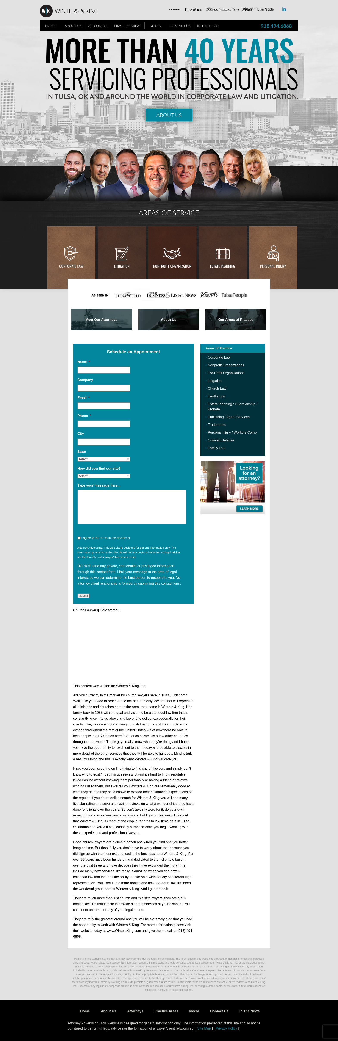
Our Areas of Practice (236, 320)
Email (83, 398)
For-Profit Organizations (226, 373)
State (81, 452)
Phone (84, 416)
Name (83, 362)
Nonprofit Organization (172, 266)
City (80, 433)
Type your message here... (98, 485)
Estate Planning (222, 266)
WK (72, 11)
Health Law (216, 396)
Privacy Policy (226, 1028)
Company (85, 380)
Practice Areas (127, 26)
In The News (208, 26)
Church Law (217, 388)
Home (50, 26)
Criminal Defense (221, 440)
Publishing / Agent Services (229, 417)
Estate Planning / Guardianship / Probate (232, 406)
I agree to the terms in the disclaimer (105, 538)
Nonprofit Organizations (226, 365)
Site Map (204, 1028)
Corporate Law (71, 266)
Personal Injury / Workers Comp (232, 432)
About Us (73, 26)
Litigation (122, 266)
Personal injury (273, 266)
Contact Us (180, 26)
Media (155, 26)
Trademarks (217, 425)
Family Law (216, 448)
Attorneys (97, 26)
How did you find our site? (99, 468)
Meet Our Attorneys (101, 320)
